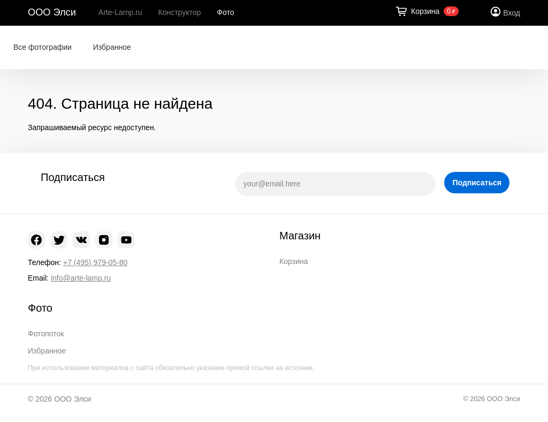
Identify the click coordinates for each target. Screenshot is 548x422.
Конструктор (179, 12)
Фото (225, 12)
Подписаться (476, 182)
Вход (511, 13)
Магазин (300, 235)
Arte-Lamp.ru (120, 12)
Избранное (112, 47)
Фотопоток (46, 333)
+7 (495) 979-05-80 (95, 262)
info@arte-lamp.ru (81, 278)
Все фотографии (42, 47)
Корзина (293, 261)
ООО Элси (52, 12)
